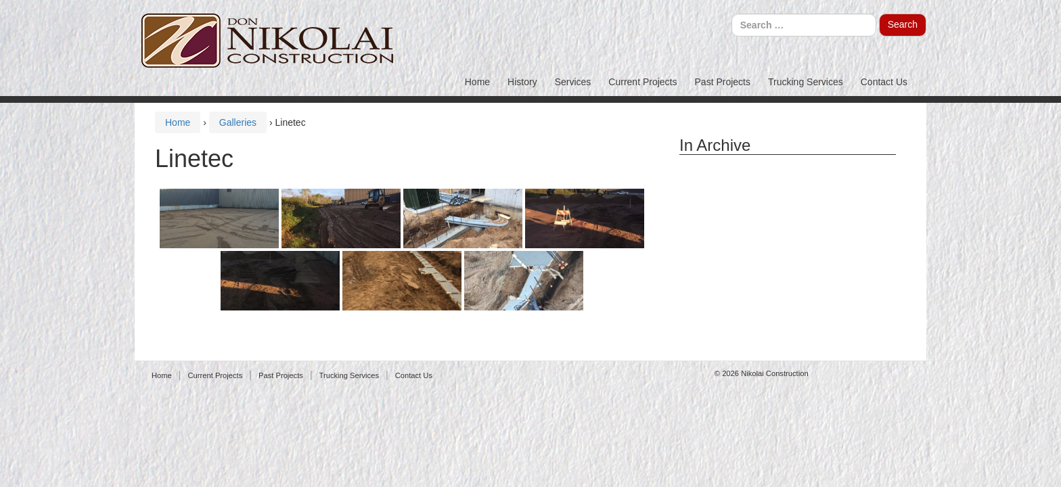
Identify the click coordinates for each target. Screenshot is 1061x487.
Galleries (237, 122)
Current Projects (642, 81)
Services (573, 81)
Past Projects (722, 81)
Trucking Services (805, 81)
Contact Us (884, 81)
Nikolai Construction (775, 373)
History (522, 81)
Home (477, 81)
